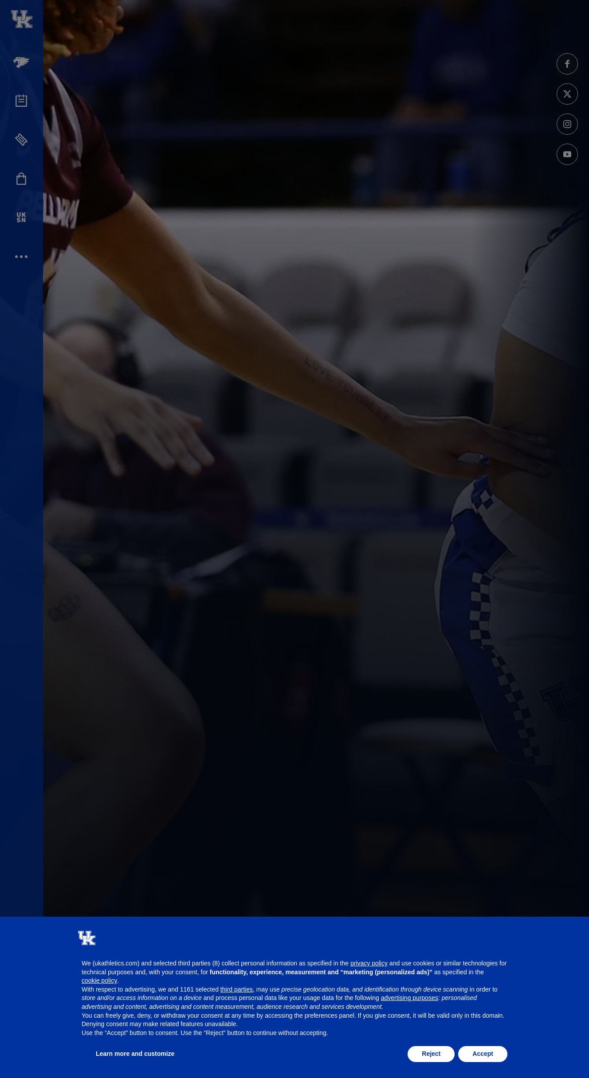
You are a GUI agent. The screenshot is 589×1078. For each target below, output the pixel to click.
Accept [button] (482, 1053)
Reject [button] (431, 1053)
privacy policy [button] (369, 963)
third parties (236, 989)
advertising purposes (409, 997)
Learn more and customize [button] (135, 1053)
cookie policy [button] (99, 980)
